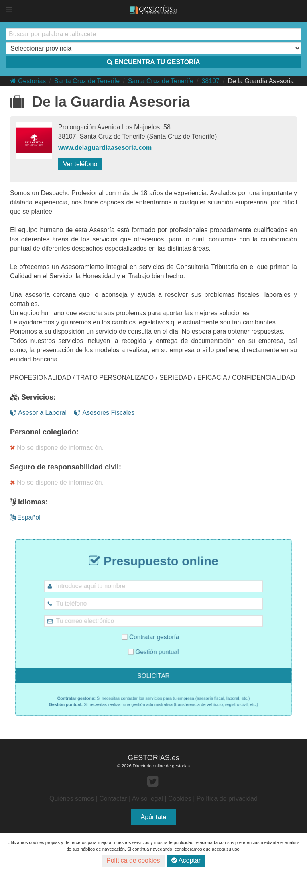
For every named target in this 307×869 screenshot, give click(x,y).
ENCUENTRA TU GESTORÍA (153, 62)
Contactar (113, 798)
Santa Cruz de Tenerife (87, 81)
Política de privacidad (227, 798)
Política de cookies (133, 860)
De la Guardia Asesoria (261, 81)
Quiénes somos (71, 798)
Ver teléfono (80, 164)
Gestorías (28, 81)
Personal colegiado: (44, 432)
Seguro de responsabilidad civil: (65, 467)
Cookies (179, 798)
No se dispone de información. (57, 447)
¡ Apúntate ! (153, 817)
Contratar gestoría (151, 635)
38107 (210, 81)
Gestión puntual (153, 646)
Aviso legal (147, 798)
